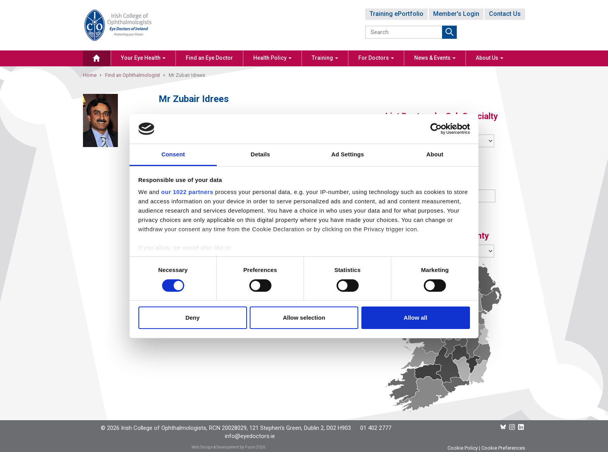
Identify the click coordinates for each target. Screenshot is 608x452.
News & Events (435, 58)
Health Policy (272, 58)
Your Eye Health (143, 58)
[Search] (404, 32)
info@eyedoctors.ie (250, 436)
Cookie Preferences (503, 448)
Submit (449, 32)
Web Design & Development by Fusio (223, 447)
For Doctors (376, 58)
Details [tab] (260, 154)
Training (325, 58)
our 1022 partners (187, 192)
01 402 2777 (375, 427)
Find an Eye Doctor (209, 58)
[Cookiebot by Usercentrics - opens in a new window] (436, 129)
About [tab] (435, 154)
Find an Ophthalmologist (132, 75)
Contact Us (505, 13)
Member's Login (456, 13)
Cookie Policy (462, 448)
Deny (192, 317)
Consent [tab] (173, 154)
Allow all (415, 317)
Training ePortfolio (396, 13)
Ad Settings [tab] (347, 154)
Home (90, 75)
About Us (489, 58)
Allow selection (304, 317)
